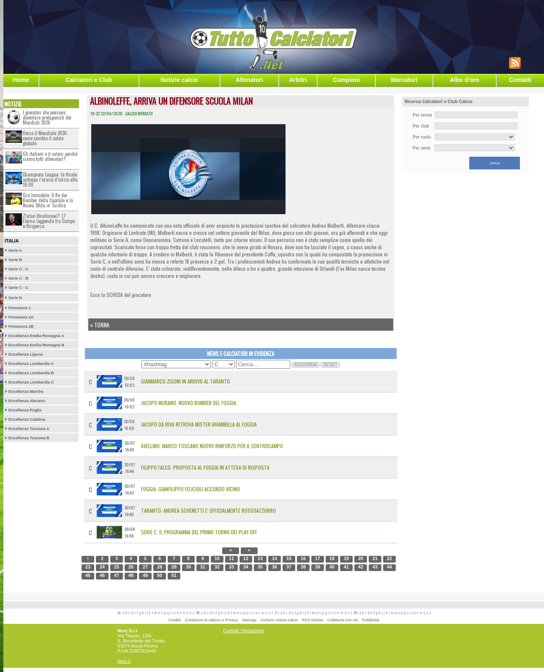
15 (288, 558)
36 (274, 566)
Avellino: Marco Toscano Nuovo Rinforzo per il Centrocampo (212, 445)
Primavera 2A (21, 317)
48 (130, 575)
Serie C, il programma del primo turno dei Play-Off (199, 532)
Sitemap (249, 620)
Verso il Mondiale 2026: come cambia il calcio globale (45, 138)
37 (288, 566)
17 (317, 558)
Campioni (346, 79)
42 (360, 566)
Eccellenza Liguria (25, 354)
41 (346, 566)
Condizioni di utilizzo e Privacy (211, 620)
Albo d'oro (464, 79)
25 (116, 566)
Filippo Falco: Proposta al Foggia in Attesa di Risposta (205, 467)
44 (389, 566)
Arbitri (298, 79)
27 (145, 566)
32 (217, 566)
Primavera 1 (19, 308)
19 (346, 558)
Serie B (15, 260)
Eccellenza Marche (26, 391)
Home (21, 79)
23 (87, 566)
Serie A (15, 250)
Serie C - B (18, 278)
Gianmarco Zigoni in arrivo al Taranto (185, 381)
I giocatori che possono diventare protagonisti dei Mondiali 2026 (47, 117)
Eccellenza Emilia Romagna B (36, 345)
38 (303, 566)
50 (159, 575)
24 (102, 566)
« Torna (99, 324)
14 (274, 558)
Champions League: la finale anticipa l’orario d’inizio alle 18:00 (50, 179)
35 (260, 566)
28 (159, 566)
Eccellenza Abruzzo (26, 401)
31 (202, 566)
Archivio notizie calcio (279, 620)
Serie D (15, 298)
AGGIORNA (305, 364)
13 (260, 558)
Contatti (520, 79)
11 (231, 558)
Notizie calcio (179, 79)
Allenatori (249, 79)
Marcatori (404, 79)
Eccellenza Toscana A (28, 429)
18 (332, 558)
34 (245, 566)
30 (188, 566)
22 (389, 558)
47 (116, 575)
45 (87, 575)
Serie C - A (18, 269)
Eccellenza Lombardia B (31, 373)
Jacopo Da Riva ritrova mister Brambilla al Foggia (199, 424)
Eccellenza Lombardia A (31, 364)
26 (130, 566)
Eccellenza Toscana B (28, 438)
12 (245, 558)
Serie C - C (18, 288)
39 (317, 566)
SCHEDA (114, 294)
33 (231, 566)
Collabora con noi (342, 620)
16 (303, 558)
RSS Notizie (312, 620)
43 (375, 566)
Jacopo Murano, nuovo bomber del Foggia (188, 402)
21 (375, 558)
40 (332, 566)
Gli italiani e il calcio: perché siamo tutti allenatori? (50, 156)
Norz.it (124, 661)
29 (174, 566)
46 (102, 575)
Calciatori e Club (88, 79)
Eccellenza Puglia (24, 410)
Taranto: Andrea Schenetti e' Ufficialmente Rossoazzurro (208, 510)
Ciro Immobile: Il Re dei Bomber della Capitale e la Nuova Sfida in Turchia (48, 200)
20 (360, 558)
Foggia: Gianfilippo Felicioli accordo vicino (190, 488)
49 (145, 575)
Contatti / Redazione (243, 630)
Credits (175, 620)
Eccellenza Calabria (26, 419)
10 (217, 558)
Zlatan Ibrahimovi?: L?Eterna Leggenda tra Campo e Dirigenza (49, 221)
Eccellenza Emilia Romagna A (36, 336)
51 (174, 575)
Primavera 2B (21, 326)
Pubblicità (370, 620)
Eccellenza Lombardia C (31, 382)
